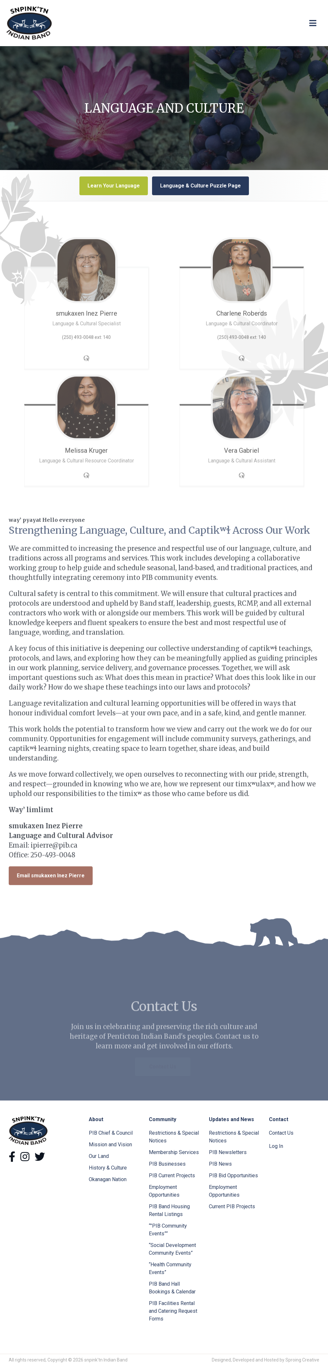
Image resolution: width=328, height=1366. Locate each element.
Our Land (99, 1156)
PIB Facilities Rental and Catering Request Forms (173, 1311)
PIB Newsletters (228, 1152)
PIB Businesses (167, 1164)
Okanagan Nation (108, 1179)
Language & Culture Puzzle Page (200, 186)
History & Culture (108, 1168)
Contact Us (281, 1133)
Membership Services (174, 1152)
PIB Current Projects (172, 1175)
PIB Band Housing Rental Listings (169, 1210)
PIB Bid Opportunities (233, 1175)
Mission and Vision (110, 1144)
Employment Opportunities (164, 1191)
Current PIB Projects (232, 1206)
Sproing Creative (302, 1359)
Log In (276, 1146)
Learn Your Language (113, 186)
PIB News (220, 1164)
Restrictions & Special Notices (174, 1137)
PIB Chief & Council (111, 1133)
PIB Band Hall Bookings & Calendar (172, 1288)
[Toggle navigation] (313, 23)
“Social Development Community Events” (172, 1249)
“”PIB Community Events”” (168, 1230)
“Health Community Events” (170, 1268)
